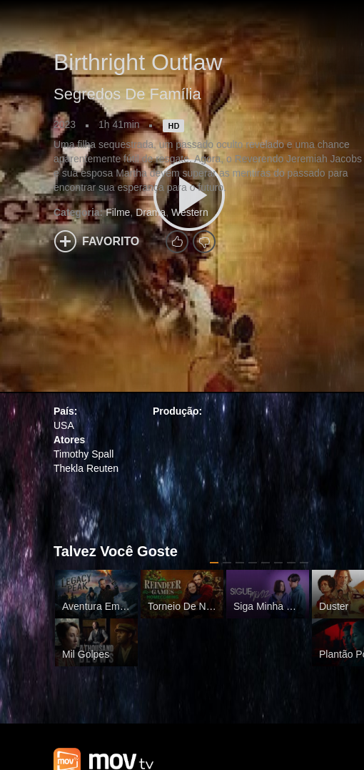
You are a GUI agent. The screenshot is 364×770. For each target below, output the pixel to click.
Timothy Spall (83, 454)
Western (189, 212)
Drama (151, 212)
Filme (118, 212)
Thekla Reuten (86, 468)
